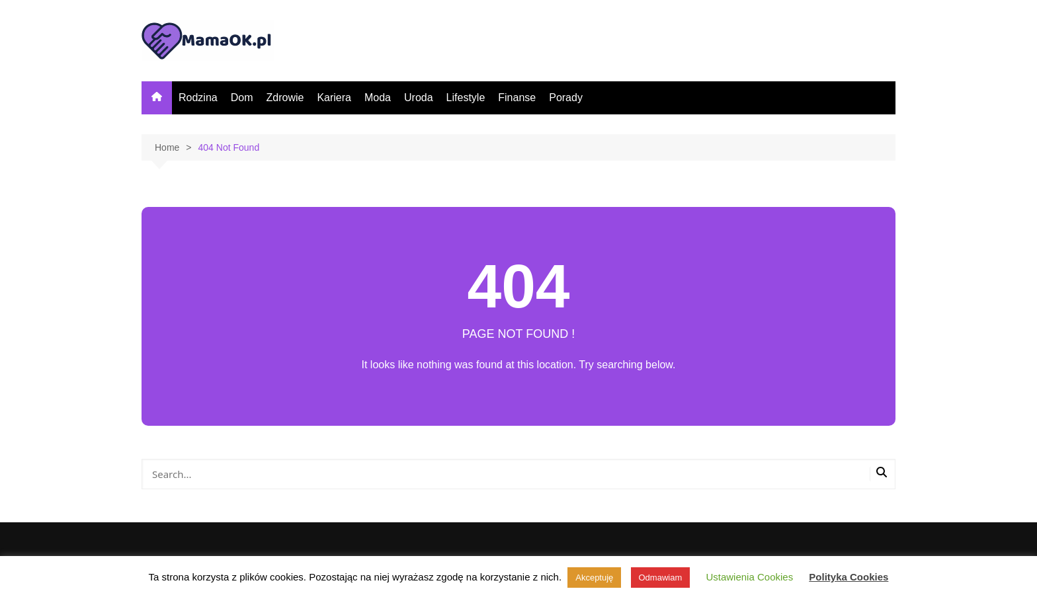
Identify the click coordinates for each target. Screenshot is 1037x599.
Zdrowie (285, 97)
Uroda (418, 97)
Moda (377, 97)
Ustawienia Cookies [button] (749, 576)
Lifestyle (465, 97)
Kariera (334, 97)
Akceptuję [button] (594, 577)
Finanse (517, 97)
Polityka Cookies (848, 576)
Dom (242, 97)
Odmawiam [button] (661, 577)
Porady (566, 97)
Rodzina (198, 97)
